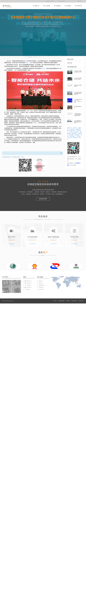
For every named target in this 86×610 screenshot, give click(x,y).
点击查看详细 (11, 243)
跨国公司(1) (76, 132)
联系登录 (78, 5)
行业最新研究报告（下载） (8, 157)
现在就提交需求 (43, 198)
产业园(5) (78, 136)
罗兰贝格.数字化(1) (71, 130)
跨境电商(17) (73, 136)
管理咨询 (41, 281)
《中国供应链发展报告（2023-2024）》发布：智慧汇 (78, 101)
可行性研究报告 (32, 237)
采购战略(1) (77, 134)
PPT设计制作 (74, 237)
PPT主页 (54, 300)
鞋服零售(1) (78, 129)
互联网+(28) (69, 127)
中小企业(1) (69, 137)
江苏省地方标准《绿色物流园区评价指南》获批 (78, 114)
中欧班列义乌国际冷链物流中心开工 (78, 71)
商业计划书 (11, 237)
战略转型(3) (75, 137)
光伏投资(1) (72, 129)
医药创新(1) (71, 134)
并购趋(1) (75, 127)
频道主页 (36, 5)
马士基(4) (71, 132)
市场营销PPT (28, 285)
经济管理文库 (74, 300)
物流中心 (27, 62)
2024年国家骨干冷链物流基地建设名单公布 (78, 121)
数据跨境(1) (74, 133)
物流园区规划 (41, 285)
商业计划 (41, 283)
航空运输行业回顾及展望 (78, 86)
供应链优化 (41, 287)
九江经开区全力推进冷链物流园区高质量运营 (78, 93)
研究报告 (68, 5)
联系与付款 (81, 300)
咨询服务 (57, 5)
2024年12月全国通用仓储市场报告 (78, 79)
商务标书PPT (28, 281)
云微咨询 (68, 300)
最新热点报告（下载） (19, 157)
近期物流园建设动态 (78, 107)
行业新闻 (46, 5)
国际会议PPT (28, 283)
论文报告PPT (28, 287)
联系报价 (27, 289)
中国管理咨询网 (61, 300)
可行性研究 (41, 289)
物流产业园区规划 (53, 237)
